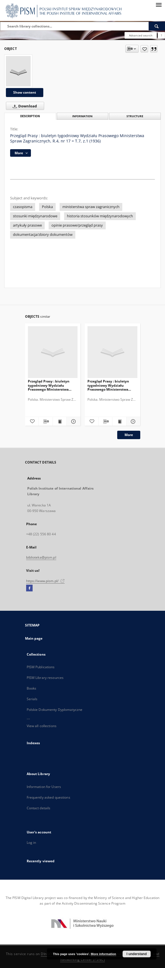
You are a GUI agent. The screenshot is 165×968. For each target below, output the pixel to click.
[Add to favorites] (144, 48)
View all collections (41, 725)
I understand (136, 954)
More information (103, 954)
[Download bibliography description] (46, 421)
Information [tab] (82, 116)
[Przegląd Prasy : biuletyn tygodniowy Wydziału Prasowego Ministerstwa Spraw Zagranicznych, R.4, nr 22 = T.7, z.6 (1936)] (112, 352)
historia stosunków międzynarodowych (100, 216)
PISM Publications (41, 667)
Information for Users (44, 786)
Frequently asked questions (48, 797)
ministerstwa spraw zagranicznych (90, 206)
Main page (34, 638)
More (129, 434)
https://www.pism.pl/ (45, 581)
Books (32, 688)
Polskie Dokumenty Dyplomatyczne (55, 709)
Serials (32, 699)
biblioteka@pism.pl (41, 557)
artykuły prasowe (27, 225)
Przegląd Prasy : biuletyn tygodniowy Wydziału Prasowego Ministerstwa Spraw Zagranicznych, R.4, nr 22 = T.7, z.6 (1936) (111, 385)
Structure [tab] (134, 116)
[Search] (157, 26)
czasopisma (22, 206)
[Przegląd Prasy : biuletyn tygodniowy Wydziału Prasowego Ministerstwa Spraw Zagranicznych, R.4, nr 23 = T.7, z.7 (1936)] (53, 352)
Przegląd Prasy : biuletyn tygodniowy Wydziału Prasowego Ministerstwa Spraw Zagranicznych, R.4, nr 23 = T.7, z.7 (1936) (51, 385)
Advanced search (140, 35)
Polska (47, 206)
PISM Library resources (45, 677)
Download (23, 106)
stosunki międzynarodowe (35, 216)
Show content (24, 92)
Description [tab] (30, 116)
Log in (31, 842)
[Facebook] (29, 588)
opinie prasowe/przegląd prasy (77, 225)
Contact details (39, 808)
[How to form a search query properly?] (161, 35)
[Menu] (158, 4)
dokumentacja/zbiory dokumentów (43, 234)
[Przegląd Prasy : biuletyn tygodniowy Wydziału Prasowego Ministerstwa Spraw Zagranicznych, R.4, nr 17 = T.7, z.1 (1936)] (18, 71)
